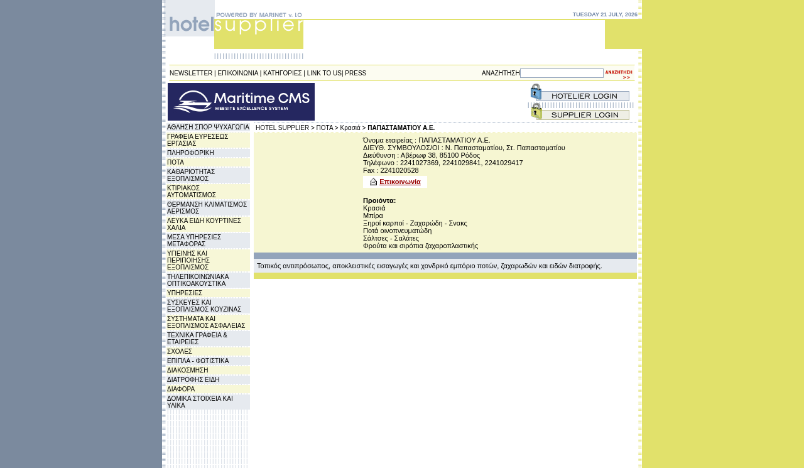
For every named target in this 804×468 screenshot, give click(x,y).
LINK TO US (324, 73)
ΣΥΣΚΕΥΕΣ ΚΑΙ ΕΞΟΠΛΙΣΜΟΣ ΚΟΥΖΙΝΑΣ (204, 306)
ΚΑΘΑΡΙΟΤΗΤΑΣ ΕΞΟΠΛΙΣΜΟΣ (191, 175)
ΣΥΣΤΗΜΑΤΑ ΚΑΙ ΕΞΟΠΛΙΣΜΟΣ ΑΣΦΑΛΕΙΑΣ (206, 322)
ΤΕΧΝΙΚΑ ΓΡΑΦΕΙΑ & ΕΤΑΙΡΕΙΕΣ (197, 339)
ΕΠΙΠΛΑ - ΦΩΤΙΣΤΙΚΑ (198, 360)
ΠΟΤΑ (175, 162)
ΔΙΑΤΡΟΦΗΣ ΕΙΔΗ (193, 379)
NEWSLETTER (191, 73)
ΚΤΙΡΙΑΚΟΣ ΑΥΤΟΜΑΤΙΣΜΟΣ (191, 192)
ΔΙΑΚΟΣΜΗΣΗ (187, 370)
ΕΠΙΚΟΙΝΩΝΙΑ (238, 73)
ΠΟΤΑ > (328, 127)
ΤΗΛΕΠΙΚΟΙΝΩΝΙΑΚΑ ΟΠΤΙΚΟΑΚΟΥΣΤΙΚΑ (198, 280)
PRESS (355, 73)
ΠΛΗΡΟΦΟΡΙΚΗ (190, 153)
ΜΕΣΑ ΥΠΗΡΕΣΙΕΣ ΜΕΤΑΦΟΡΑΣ (194, 241)
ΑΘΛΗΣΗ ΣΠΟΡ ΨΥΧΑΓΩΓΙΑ (208, 127)
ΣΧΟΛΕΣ (179, 351)
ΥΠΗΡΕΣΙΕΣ (184, 293)
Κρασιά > (353, 127)
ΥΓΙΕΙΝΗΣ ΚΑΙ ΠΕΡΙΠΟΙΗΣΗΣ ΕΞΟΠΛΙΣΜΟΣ (188, 260)
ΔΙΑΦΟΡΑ (181, 389)
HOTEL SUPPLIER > (285, 127)
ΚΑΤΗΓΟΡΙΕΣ (282, 73)
